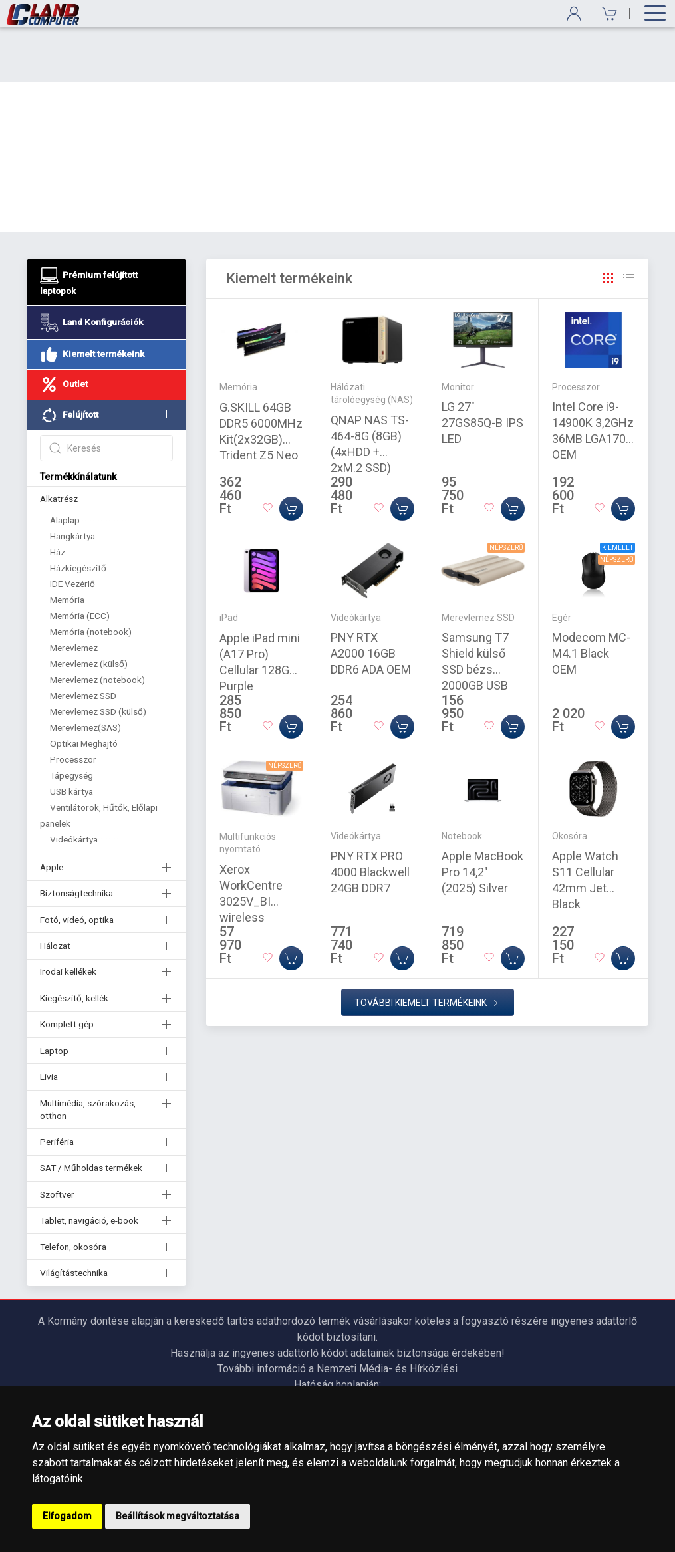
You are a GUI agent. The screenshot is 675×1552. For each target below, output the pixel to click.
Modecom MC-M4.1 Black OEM (591, 597)
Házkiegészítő (78, 512)
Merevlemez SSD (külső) (98, 655)
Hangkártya (72, 480)
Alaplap (65, 464)
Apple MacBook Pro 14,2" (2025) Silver (482, 816)
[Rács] (608, 222)
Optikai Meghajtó (84, 687)
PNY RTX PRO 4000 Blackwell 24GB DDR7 (370, 816)
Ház (57, 496)
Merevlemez (74, 591)
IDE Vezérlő (72, 528)
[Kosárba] (291, 453)
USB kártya (71, 735)
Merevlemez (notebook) (97, 623)
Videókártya (74, 783)
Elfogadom (67, 1516)
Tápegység (71, 719)
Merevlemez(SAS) (85, 671)
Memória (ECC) (80, 560)
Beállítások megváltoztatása (177, 1516)
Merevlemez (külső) (89, 607)
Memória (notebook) (91, 576)
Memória (67, 544)
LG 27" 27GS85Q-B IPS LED (482, 367)
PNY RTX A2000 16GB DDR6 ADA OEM (371, 597)
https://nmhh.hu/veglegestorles (337, 1345)
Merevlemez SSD (83, 639)
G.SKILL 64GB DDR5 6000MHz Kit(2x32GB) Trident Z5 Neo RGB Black (261, 383)
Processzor (73, 703)
